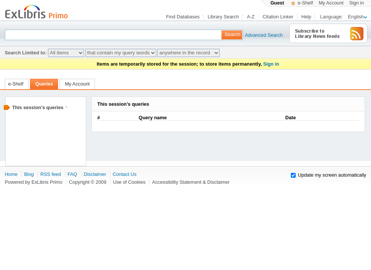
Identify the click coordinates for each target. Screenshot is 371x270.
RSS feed (50, 174)
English (357, 17)
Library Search (223, 17)
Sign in (356, 3)
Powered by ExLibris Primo (34, 182)
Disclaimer (95, 174)
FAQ (72, 174)
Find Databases (183, 17)
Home (11, 174)
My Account (331, 3)
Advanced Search (256, 35)
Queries (44, 84)
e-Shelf (302, 3)
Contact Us (124, 174)
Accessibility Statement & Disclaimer (191, 182)
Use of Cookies (129, 182)
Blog (29, 174)
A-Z (251, 17)
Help (306, 17)
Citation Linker (278, 17)
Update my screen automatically (332, 175)
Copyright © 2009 (87, 182)
